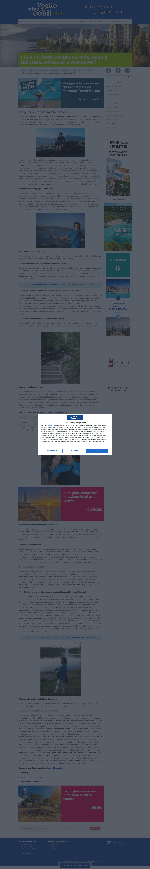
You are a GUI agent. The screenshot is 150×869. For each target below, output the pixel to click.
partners (50, 425)
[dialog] (75, 434)
